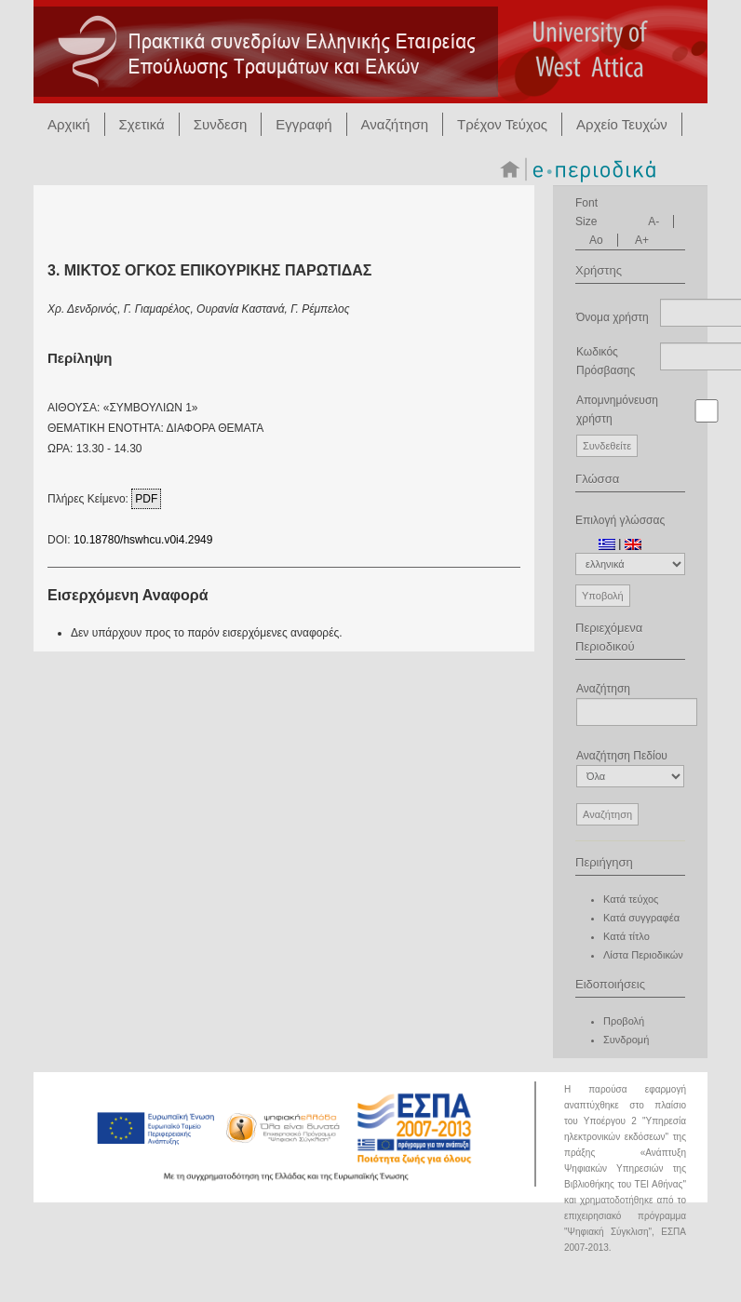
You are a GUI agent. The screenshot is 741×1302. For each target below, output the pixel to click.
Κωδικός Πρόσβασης (605, 361)
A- (653, 221)
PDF (146, 498)
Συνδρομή (626, 1039)
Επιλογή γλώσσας (620, 520)
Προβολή (623, 1021)
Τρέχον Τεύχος (502, 124)
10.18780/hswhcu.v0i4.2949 (143, 539)
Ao (596, 240)
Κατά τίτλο (626, 936)
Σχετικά (142, 124)
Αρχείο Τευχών (621, 124)
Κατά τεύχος (630, 899)
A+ (642, 240)
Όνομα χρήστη (612, 317)
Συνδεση (221, 124)
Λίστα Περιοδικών (643, 954)
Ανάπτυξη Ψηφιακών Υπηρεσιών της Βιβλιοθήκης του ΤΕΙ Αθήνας (625, 1168)
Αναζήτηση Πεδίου (630, 768)
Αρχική (68, 124)
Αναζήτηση (394, 124)
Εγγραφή (303, 124)
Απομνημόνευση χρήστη (617, 409)
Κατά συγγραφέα (641, 917)
